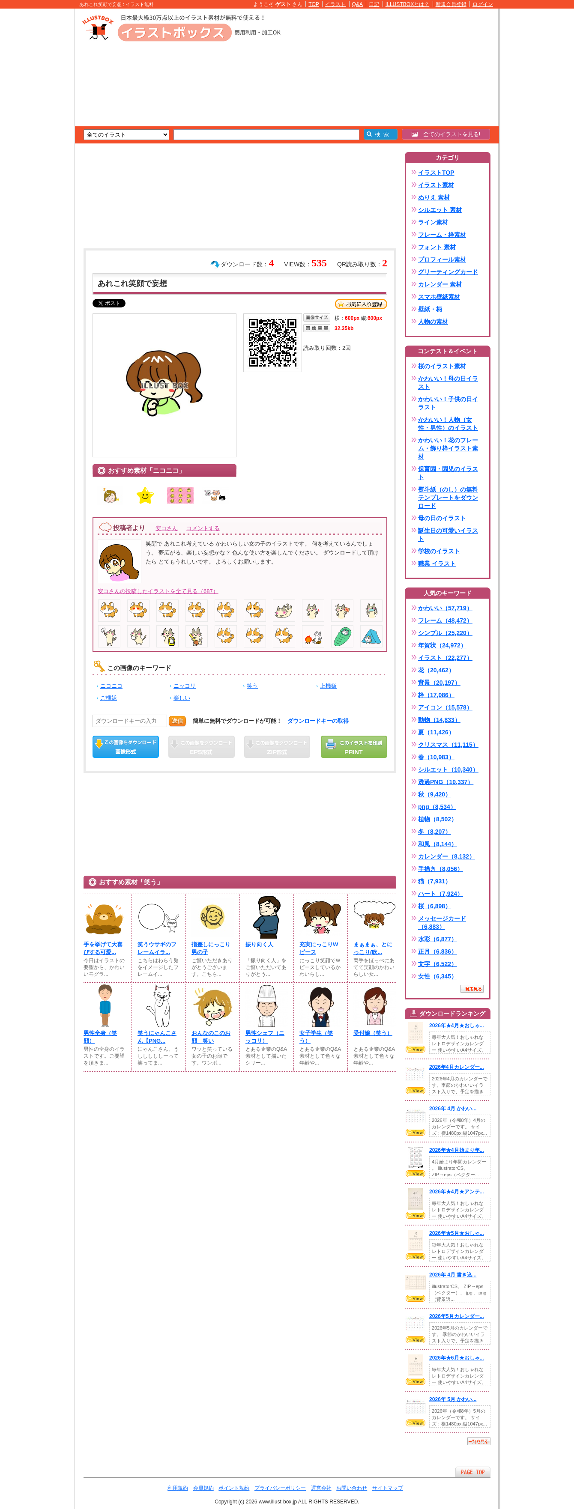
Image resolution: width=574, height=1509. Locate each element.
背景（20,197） (439, 682)
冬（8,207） (434, 831)
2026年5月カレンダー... (456, 1316)
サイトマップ (387, 1488)
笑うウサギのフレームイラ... (157, 948)
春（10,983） (436, 757)
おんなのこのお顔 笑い (210, 1037)
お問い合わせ (351, 1488)
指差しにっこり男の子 (210, 948)
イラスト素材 (436, 185)
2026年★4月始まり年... (456, 1150)
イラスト (335, 4)
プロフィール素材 (442, 259)
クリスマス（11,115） (448, 744)
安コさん (166, 528)
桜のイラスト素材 (442, 366)
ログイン (482, 4)
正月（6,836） (437, 951)
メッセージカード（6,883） (442, 922)
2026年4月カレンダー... (456, 1067)
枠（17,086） (436, 695)
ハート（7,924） (440, 893)
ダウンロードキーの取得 (318, 721)
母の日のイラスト (442, 518)
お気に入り (361, 304)
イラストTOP (436, 172)
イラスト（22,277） (445, 657)
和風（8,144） (437, 844)
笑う (252, 686)
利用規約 (177, 1488)
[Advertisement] (34, 141)
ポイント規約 (233, 1488)
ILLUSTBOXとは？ (407, 4)
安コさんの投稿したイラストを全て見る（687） (158, 591)
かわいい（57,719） (445, 608)
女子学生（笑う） (316, 1037)
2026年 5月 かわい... (452, 1399)
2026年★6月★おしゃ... (456, 1358)
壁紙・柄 (430, 309)
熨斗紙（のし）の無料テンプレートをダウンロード (448, 497)
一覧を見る (472, 989)
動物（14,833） (439, 719)
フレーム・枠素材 (442, 234)
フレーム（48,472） (445, 620)
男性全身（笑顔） (100, 1037)
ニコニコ (111, 686)
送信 (177, 721)
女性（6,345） (437, 976)
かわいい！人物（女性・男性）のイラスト (448, 423)
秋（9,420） (434, 794)
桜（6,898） (434, 906)
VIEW (415, 1049)
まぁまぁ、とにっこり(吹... (372, 948)
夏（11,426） (436, 732)
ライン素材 (433, 222)
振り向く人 (259, 944)
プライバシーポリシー (280, 1488)
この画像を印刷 (354, 747)
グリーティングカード (448, 271)
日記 (374, 4)
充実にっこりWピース (318, 948)
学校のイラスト (439, 551)
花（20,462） (436, 670)
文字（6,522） (437, 963)
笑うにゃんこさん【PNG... (157, 1037)
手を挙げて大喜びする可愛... (103, 948)
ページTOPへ (472, 1472)
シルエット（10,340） (448, 769)
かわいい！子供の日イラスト (448, 403)
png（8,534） (437, 806)
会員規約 (203, 1488)
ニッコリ (184, 686)
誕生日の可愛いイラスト (448, 534)
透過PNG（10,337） (445, 781)
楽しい (181, 698)
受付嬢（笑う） (372, 1033)
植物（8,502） (437, 819)
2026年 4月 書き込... (452, 1275)
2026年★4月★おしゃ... (456, 1026)
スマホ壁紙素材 (439, 296)
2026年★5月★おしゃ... (456, 1233)
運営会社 (321, 1488)
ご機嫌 (108, 698)
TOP (313, 4)
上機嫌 (328, 686)
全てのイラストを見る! (446, 134)
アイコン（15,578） (445, 707)
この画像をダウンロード (126, 747)
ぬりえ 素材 (434, 197)
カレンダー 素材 (440, 284)
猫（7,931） (434, 881)
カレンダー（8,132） (446, 856)
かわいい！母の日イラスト (448, 382)
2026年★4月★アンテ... (456, 1192)
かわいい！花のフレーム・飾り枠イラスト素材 (448, 448)
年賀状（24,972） (442, 645)
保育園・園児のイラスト (448, 472)
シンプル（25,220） (445, 632)
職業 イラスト (437, 563)
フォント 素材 (437, 247)
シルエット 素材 (440, 209)
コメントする (203, 528)
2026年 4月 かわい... (452, 1109)
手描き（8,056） (440, 868)
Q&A (357, 4)
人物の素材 (433, 321)
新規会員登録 (451, 4)
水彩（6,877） (437, 939)
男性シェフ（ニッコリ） (264, 1037)
